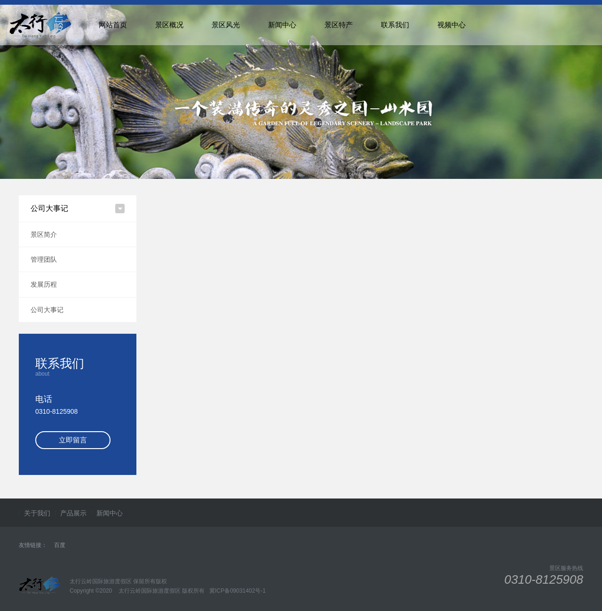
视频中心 (451, 25)
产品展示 (73, 513)
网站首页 (113, 25)
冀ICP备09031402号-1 (237, 590)
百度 (59, 545)
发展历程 (44, 284)
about (42, 373)
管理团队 (44, 259)
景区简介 (44, 234)
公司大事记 (47, 310)
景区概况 (169, 25)
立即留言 (73, 440)
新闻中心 (282, 25)
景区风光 (226, 25)
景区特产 (339, 25)
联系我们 (395, 25)
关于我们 (37, 513)
